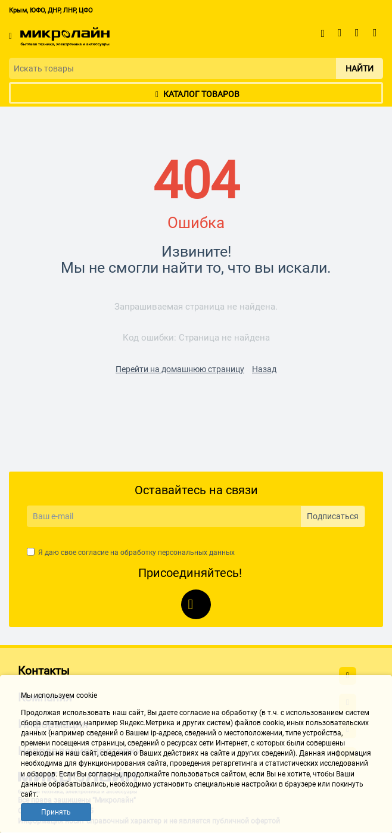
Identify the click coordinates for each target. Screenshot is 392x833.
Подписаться (333, 516)
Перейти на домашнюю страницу (180, 369)
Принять (56, 812)
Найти (360, 68)
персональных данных (196, 552)
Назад (264, 369)
